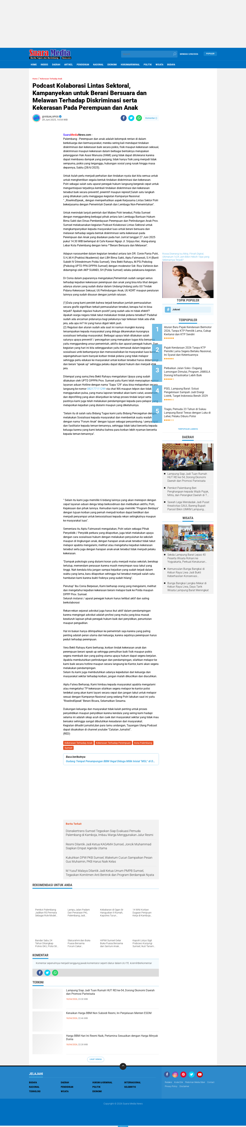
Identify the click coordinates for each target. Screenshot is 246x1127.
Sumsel (69, 749)
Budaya (171, 64)
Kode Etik (180, 1083)
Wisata (159, 64)
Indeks (44, 64)
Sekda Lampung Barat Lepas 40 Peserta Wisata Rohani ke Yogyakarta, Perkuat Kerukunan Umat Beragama (186, 542)
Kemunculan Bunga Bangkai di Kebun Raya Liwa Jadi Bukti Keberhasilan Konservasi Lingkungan (186, 556)
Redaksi (169, 1083)
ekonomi (112, 64)
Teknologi (34, 1092)
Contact (169, 1088)
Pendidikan (83, 64)
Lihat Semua (96, 1061)
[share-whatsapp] (139, 118)
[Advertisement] (123, 24)
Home (34, 64)
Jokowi (176, 309)
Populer (210, 54)
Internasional (132, 1083)
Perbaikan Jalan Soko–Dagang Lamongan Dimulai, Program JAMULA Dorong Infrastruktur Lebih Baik (191, 365)
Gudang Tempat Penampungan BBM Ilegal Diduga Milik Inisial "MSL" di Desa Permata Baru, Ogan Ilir (111, 762)
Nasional (98, 64)
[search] (149, 54)
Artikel (68, 64)
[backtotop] (123, 1067)
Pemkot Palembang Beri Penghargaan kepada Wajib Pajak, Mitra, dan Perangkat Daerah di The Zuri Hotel (188, 475)
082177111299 (96, 388)
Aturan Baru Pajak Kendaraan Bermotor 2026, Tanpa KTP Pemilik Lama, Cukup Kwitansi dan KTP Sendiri (192, 331)
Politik (148, 64)
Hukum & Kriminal (102, 1083)
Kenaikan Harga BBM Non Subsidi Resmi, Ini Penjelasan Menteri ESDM (108, 1018)
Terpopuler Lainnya (188, 413)
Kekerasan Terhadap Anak (79, 743)
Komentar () (151, 118)
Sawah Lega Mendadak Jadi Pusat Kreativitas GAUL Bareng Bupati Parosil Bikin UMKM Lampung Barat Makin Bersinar (188, 489)
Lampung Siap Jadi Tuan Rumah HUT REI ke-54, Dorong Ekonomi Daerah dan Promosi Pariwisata (112, 998)
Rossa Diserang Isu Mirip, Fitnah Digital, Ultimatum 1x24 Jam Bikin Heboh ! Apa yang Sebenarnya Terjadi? (185, 256)
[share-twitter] (131, 118)
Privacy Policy (183, 1088)
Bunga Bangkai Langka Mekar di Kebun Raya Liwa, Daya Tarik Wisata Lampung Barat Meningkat (188, 570)
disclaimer (198, 1088)
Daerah (56, 64)
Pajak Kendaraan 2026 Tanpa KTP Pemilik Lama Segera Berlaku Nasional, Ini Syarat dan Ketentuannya (192, 348)
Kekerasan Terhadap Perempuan (114, 743)
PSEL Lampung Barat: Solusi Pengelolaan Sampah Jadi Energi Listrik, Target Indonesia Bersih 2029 (192, 382)
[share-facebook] (124, 118)
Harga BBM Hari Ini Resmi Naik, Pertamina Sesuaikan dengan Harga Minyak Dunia (107, 1041)
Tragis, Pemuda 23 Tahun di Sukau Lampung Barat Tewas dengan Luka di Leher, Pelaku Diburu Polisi (192, 400)
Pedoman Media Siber (199, 1083)
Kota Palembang (145, 743)
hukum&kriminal (130, 64)
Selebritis (130, 1088)
